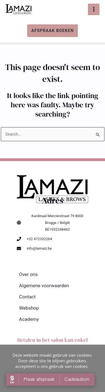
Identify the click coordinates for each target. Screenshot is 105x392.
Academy (29, 319)
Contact (27, 297)
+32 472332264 (39, 239)
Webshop (29, 308)
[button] (53, 30)
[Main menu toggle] (93, 9)
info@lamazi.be (39, 248)
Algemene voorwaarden (44, 285)
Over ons (28, 274)
